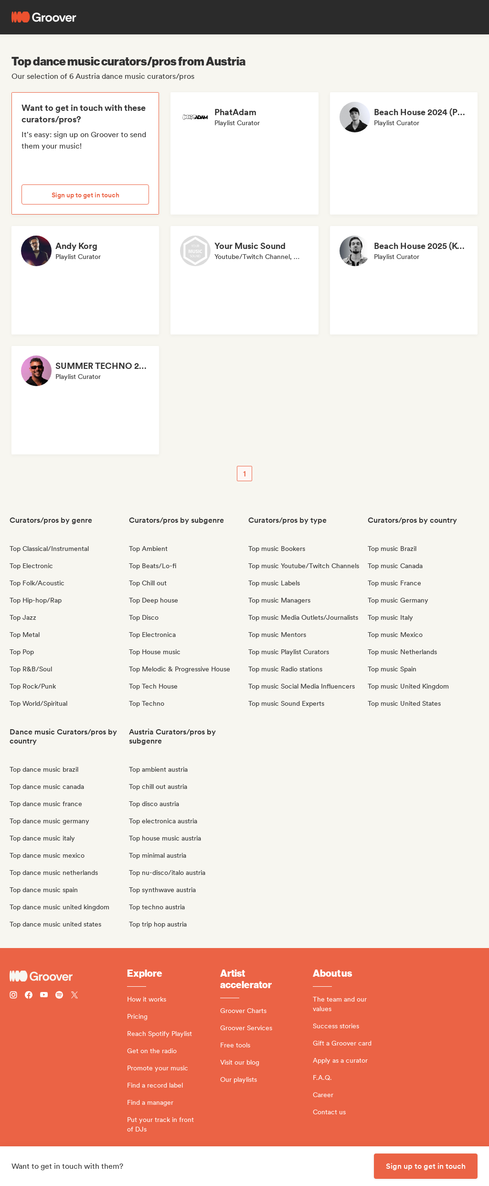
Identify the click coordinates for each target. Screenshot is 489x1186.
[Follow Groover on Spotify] (59, 996)
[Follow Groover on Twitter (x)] (74, 996)
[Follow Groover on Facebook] (28, 996)
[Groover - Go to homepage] (68, 976)
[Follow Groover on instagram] (13, 996)
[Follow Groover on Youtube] (44, 996)
